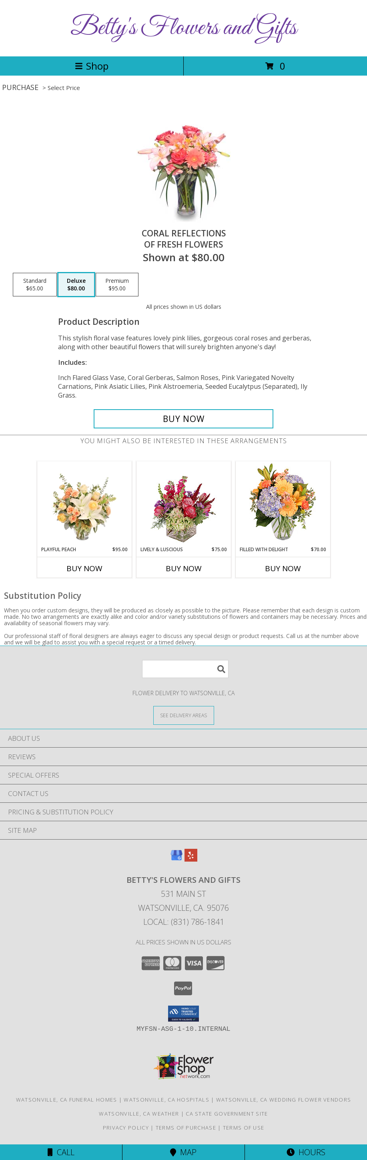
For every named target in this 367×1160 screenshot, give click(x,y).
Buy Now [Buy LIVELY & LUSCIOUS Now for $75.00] (184, 568)
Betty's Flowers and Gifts (183, 28)
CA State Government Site (227, 1113)
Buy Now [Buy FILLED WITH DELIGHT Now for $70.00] (283, 568)
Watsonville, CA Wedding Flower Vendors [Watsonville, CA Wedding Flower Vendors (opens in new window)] (283, 1099)
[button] (183, 1014)
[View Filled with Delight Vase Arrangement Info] (282, 503)
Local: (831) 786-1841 (183, 921)
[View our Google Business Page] (176, 859)
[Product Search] (185, 669)
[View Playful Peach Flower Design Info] (84, 503)
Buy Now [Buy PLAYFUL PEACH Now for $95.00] (84, 568)
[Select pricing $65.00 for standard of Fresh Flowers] (34, 284)
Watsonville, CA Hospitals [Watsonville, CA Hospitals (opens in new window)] (166, 1099)
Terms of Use (244, 1127)
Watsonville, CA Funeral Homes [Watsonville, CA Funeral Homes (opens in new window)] (66, 1099)
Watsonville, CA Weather (139, 1113)
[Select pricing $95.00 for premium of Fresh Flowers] (117, 284)
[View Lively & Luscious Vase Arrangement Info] (183, 503)
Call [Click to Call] (61, 1152)
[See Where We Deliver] (183, 715)
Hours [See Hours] (306, 1152)
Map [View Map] (183, 1152)
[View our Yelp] (191, 859)
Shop (91, 65)
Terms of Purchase (186, 1127)
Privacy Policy (126, 1127)
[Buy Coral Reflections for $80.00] (183, 418)
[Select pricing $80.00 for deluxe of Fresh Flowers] (76, 284)
